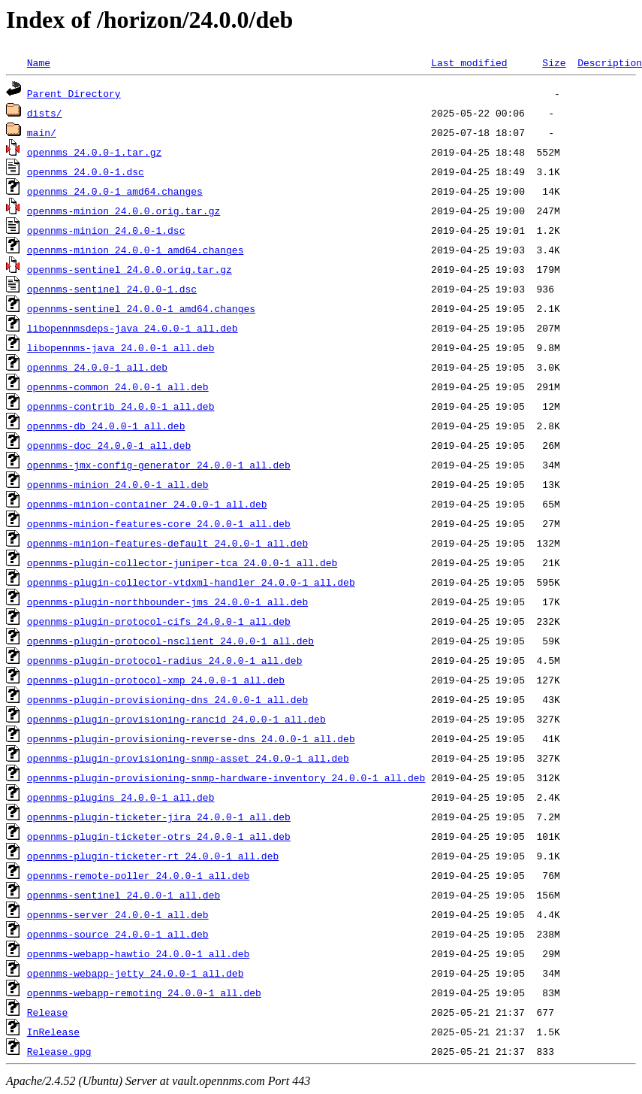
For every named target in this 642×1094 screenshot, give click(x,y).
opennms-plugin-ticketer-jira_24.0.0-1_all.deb (159, 816)
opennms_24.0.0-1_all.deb (97, 367)
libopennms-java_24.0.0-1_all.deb (121, 347)
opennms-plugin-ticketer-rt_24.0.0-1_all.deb (153, 855)
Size (553, 62)
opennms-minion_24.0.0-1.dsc (106, 230)
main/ (41, 132)
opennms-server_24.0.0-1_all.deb (118, 914)
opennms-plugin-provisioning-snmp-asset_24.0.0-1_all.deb (188, 758)
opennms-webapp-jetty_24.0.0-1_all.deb (135, 973)
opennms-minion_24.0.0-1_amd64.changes (135, 249)
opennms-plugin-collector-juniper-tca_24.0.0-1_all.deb (182, 562)
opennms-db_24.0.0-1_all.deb (106, 425)
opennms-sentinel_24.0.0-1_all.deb (123, 895)
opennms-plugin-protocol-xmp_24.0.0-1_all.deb (156, 679)
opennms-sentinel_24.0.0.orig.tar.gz (129, 269)
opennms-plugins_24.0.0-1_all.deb (121, 797)
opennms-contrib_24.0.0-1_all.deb (121, 406)
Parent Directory (74, 93)
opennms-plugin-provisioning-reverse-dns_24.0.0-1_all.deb (191, 738)
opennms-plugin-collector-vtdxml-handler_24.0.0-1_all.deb (191, 582)
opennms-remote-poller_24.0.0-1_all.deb (138, 875)
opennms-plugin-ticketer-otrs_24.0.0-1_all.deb (159, 836)
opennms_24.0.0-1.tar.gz (94, 152)
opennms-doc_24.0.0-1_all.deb (109, 445)
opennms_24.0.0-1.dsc (85, 171)
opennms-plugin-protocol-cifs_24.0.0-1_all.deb (159, 621)
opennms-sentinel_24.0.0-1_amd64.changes (141, 308)
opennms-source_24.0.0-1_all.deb (118, 934)
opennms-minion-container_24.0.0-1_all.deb (147, 504)
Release (47, 1012)
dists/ (44, 113)
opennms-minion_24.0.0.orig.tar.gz (123, 210)
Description (609, 62)
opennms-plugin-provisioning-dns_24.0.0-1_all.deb (167, 699)
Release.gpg (59, 1051)
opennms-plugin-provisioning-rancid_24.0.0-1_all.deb (176, 719)
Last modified (469, 62)
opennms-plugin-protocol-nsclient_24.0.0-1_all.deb (170, 640)
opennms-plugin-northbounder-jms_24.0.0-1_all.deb (167, 601)
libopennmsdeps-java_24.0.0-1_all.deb (132, 328)
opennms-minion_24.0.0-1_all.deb (118, 484)
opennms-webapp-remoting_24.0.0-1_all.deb (144, 992)
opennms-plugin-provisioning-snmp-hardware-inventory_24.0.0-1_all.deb (226, 777)
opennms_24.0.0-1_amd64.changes (115, 191)
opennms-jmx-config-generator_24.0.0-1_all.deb (159, 464)
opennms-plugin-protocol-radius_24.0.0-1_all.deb (165, 660)
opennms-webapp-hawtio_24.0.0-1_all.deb (138, 953)
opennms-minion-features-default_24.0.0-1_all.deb (167, 543)
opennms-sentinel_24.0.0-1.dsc (112, 288)
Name (38, 62)
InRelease (53, 1031)
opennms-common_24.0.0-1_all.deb (118, 386)
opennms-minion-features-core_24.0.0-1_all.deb (159, 523)
